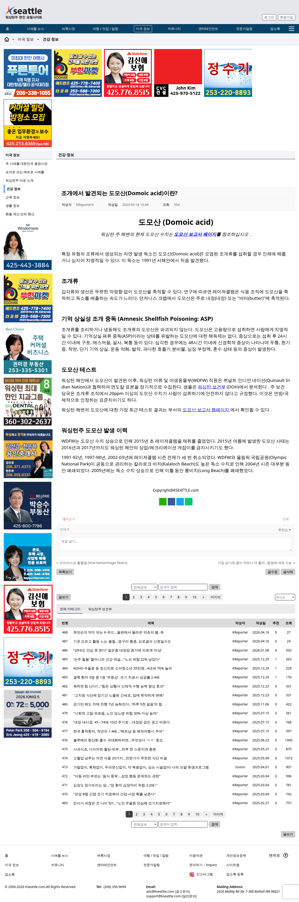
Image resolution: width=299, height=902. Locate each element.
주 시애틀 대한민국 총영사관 (26, 163)
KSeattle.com (35, 886)
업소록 (275, 28)
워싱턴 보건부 (212, 387)
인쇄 (286, 519)
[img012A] (28, 505)
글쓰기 (63, 597)
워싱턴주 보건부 (100, 609)
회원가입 (286, 17)
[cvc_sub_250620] (178, 73)
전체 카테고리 (70, 609)
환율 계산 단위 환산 (20, 214)
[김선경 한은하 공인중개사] (28, 453)
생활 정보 (13, 205)
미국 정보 (143, 28)
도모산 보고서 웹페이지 (206, 409)
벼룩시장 (68, 28)
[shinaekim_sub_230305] (128, 73)
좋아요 (69, 519)
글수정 (273, 572)
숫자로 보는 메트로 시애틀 (25, 172)
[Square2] (28, 402)
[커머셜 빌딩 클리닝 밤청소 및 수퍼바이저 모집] (28, 123)
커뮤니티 (174, 28)
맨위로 (278, 855)
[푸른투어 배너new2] (28, 73)
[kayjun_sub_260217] (28, 557)
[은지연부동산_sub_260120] (28, 246)
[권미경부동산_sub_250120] (28, 350)
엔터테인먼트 (208, 28)
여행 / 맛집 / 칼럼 (105, 28)
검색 (214, 587)
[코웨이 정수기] (228, 73)
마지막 (215, 597)
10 (195, 597)
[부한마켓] (78, 73)
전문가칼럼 (244, 28)
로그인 (269, 17)
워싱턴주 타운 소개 (19, 180)
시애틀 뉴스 (35, 28)
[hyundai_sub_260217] (28, 714)
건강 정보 (14, 189)
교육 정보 (13, 197)
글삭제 (288, 572)
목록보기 (65, 572)
